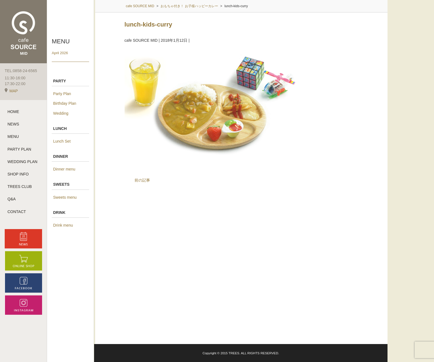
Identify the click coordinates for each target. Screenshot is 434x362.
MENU (13, 136)
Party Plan (62, 93)
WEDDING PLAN (22, 161)
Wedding (60, 113)
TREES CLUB (19, 186)
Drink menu (63, 225)
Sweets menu (65, 197)
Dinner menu (64, 169)
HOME (13, 111)
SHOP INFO (18, 174)
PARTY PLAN (19, 149)
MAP (11, 91)
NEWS (13, 124)
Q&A (11, 199)
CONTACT (16, 211)
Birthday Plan (64, 103)
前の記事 (142, 180)
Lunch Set (62, 141)
